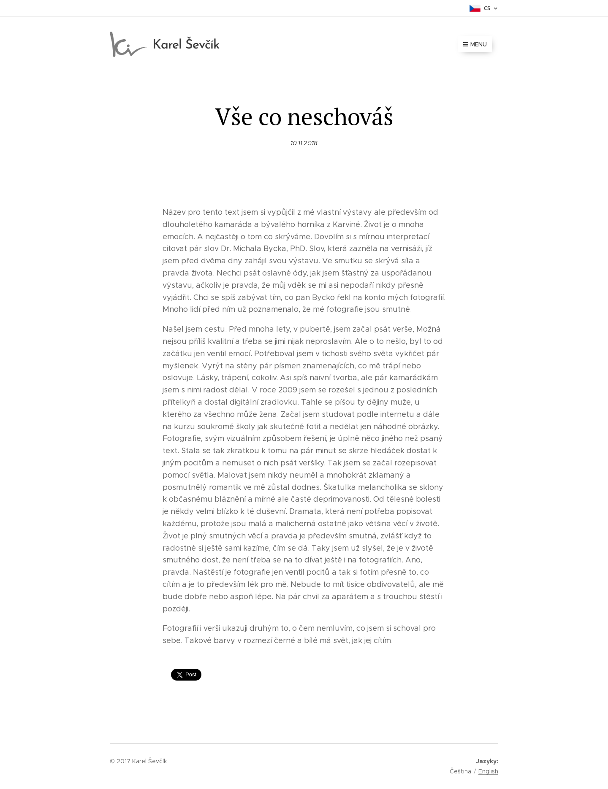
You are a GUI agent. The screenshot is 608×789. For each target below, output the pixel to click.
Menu (475, 44)
